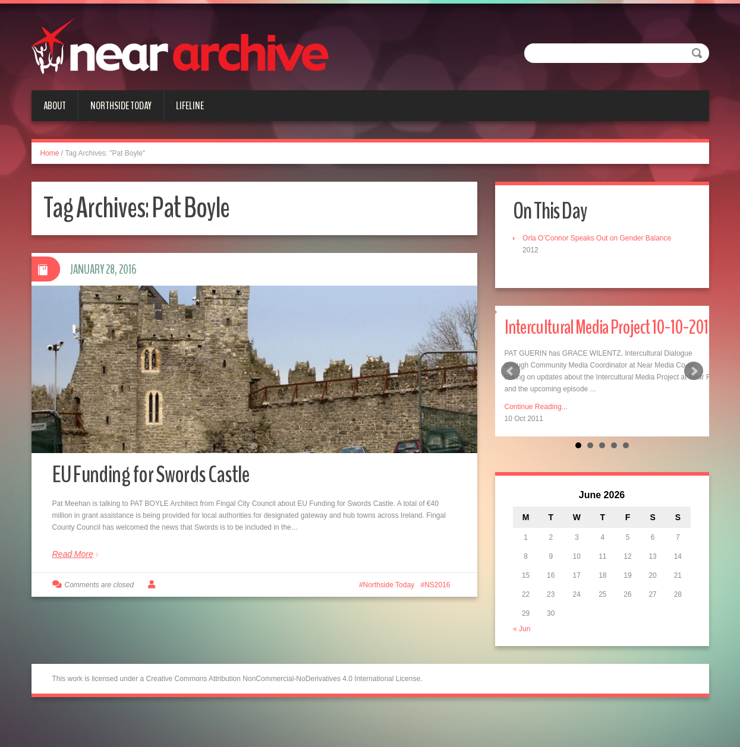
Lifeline (190, 106)
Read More (72, 561)
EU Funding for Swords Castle (161, 481)
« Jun (524, 660)
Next (693, 387)
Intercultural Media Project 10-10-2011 (603, 342)
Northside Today (121, 106)
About (54, 106)
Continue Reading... (536, 437)
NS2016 (437, 592)
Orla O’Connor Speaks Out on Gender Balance (599, 239)
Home (49, 153)
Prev (510, 387)
